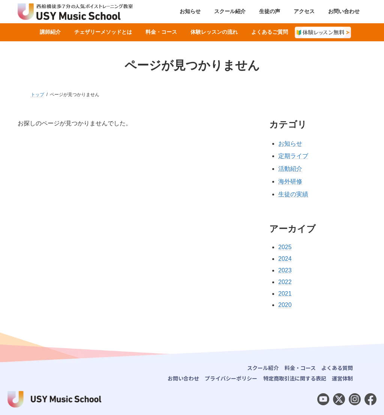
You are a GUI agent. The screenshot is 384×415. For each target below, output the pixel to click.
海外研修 (290, 181)
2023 (285, 270)
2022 (285, 282)
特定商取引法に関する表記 (294, 378)
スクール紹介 (263, 367)
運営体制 (342, 378)
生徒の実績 (293, 194)
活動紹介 (290, 168)
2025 (285, 247)
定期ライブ (293, 156)
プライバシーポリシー (231, 378)
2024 (285, 259)
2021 (285, 293)
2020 (285, 305)
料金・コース (300, 367)
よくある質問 (337, 367)
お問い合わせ (183, 378)
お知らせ (290, 143)
